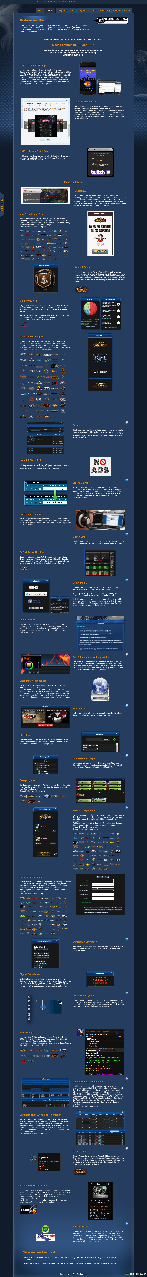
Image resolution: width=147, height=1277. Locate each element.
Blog (80, 55)
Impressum (65, 1274)
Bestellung (105, 11)
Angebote (82, 11)
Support (117, 11)
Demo (93, 11)
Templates (62, 11)
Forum (127, 11)
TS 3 (73, 11)
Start (40, 11)
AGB (73, 1274)
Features (50, 11)
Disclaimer (81, 1274)
